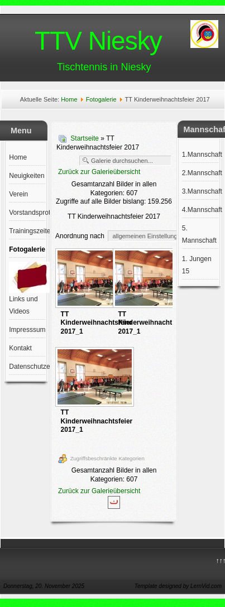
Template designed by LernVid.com (178, 586)
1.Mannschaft (200, 154)
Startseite (84, 138)
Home (69, 99)
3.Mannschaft (200, 191)
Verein (18, 194)
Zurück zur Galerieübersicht (99, 172)
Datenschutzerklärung (27, 366)
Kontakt (20, 348)
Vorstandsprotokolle (27, 212)
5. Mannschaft (199, 234)
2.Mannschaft (200, 173)
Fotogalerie (101, 99)
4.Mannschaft (200, 210)
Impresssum (27, 330)
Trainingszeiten (27, 231)
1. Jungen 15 (197, 265)
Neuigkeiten (26, 176)
